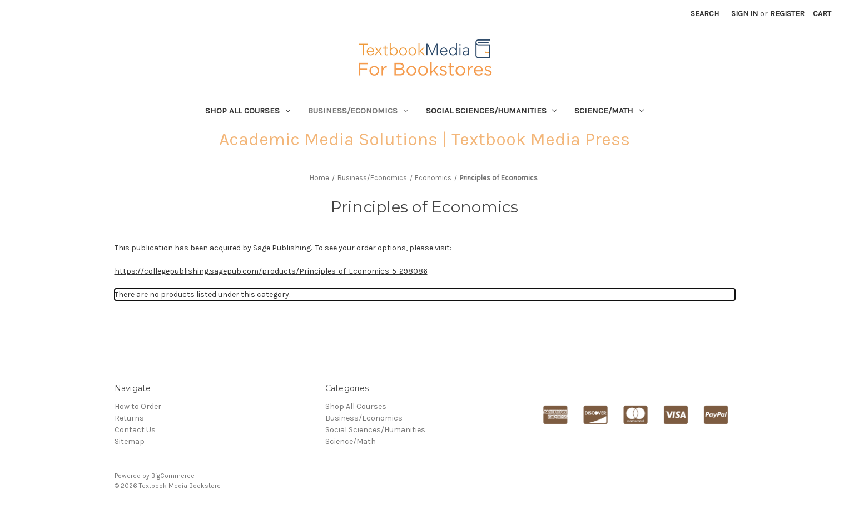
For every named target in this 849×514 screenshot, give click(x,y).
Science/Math (609, 111)
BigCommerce (173, 476)
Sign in (744, 13)
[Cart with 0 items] (822, 13)
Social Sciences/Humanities (491, 111)
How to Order (138, 406)
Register (787, 13)
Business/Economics (358, 111)
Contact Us (135, 429)
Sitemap (130, 441)
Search (705, 13)
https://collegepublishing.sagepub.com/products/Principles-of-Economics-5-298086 (271, 271)
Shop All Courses (247, 111)
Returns (129, 418)
